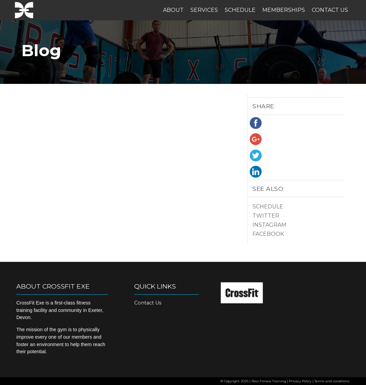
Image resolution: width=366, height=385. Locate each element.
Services (204, 10)
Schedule (240, 10)
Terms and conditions (331, 381)
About (173, 10)
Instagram (269, 225)
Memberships (283, 10)
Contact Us (330, 10)
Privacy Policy (300, 381)
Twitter (265, 215)
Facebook (268, 234)
